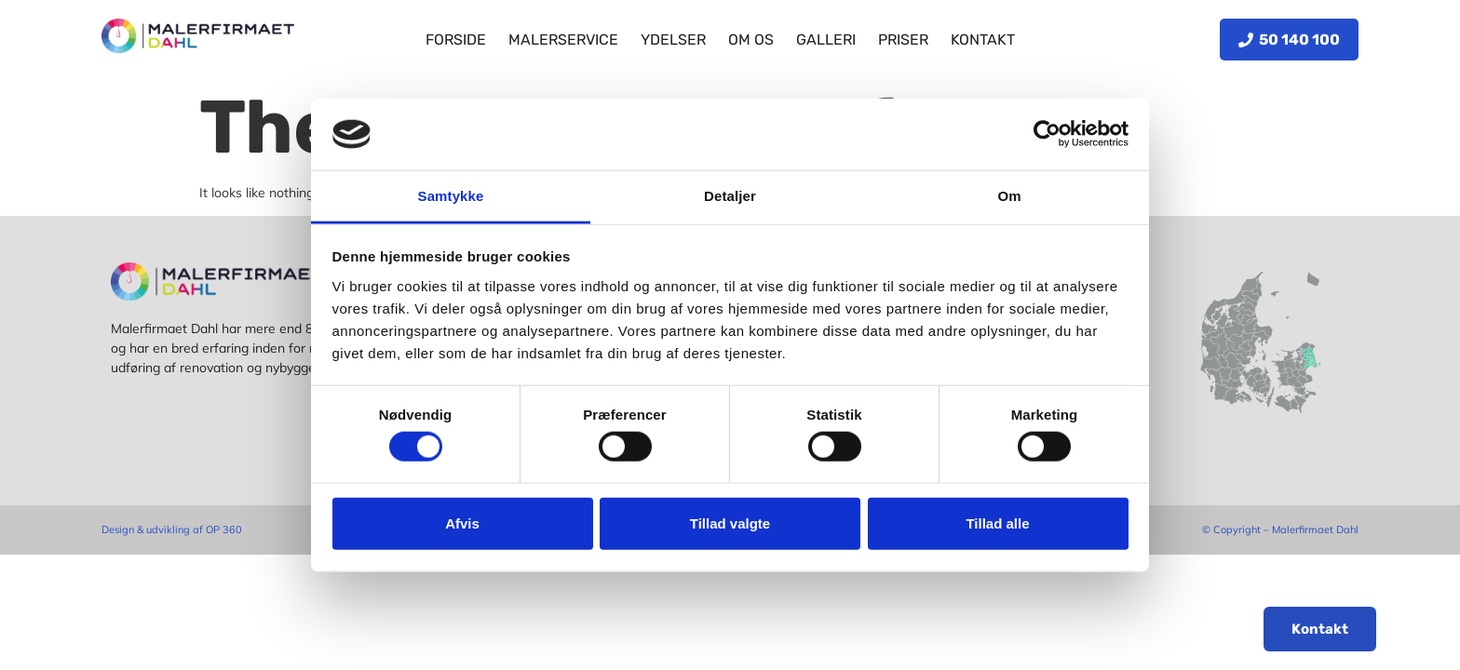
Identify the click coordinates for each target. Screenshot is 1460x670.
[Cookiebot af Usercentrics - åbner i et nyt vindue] (1047, 134)
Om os (751, 39)
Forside (456, 39)
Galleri (826, 39)
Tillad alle (997, 522)
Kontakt (983, 39)
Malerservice (563, 39)
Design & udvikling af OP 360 (171, 529)
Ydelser (673, 39)
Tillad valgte (730, 522)
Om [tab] (1009, 196)
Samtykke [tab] (451, 196)
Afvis (462, 522)
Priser (903, 39)
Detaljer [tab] (730, 196)
